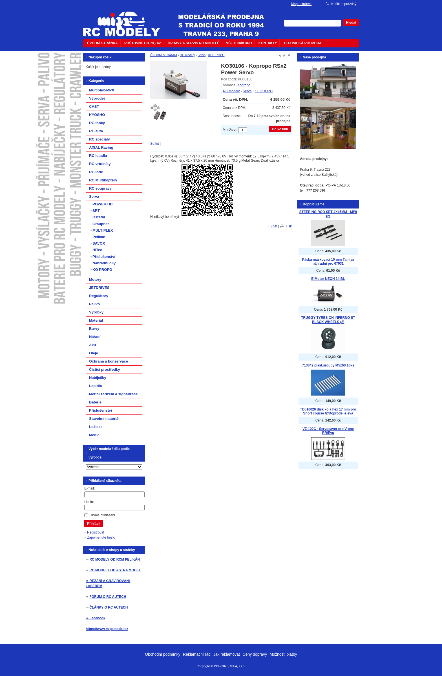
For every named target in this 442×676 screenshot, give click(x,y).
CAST (94, 106)
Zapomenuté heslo (101, 537)
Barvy (94, 328)
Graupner (100, 224)
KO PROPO (216, 55)
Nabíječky (97, 378)
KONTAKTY (267, 43)
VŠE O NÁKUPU (239, 43)
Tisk (289, 226)
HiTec (97, 250)
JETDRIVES (99, 288)
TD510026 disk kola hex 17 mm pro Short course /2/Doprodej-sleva (328, 411)
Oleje (93, 353)
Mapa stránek (301, 4)
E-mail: (89, 488)
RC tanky (97, 123)
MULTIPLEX (102, 230)
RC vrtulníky (100, 164)
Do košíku (280, 129)
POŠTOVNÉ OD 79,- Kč (142, 43)
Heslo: (89, 502)
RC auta (96, 131)
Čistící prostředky (104, 369)
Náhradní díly (104, 263)
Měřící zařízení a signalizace (113, 394)
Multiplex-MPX (101, 90)
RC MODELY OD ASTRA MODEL (115, 570)
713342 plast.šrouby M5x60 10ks (328, 365)
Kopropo (243, 85)
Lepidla (95, 386)
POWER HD (102, 204)
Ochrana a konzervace (108, 361)
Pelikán (98, 237)
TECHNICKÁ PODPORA (303, 43)
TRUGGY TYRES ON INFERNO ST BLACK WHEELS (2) (328, 320)
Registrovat (95, 532)
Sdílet (154, 144)
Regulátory (98, 296)
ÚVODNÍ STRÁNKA (102, 43)
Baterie (95, 402)
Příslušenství (103, 256)
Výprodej (97, 98)
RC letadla (98, 155)
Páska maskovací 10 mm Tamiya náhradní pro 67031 (328, 262)
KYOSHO (97, 115)
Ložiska (96, 427)
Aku (92, 345)
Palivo (94, 304)
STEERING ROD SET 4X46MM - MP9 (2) (328, 214)
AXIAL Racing (101, 147)
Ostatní (98, 217)
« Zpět (272, 226)
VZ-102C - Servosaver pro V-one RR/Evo (328, 431)
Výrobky (96, 312)
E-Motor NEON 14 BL (328, 279)
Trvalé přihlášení (102, 515)
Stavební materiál (104, 418)
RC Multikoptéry (103, 180)
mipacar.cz (125, 20)
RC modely (187, 55)
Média (94, 435)
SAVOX (98, 243)
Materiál (96, 320)
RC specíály (99, 139)
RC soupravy (100, 188)
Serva (201, 55)
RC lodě (96, 172)
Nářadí (94, 337)
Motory (95, 279)
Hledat (351, 23)
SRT (96, 210)
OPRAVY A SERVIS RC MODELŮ (194, 43)
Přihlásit (93, 524)
